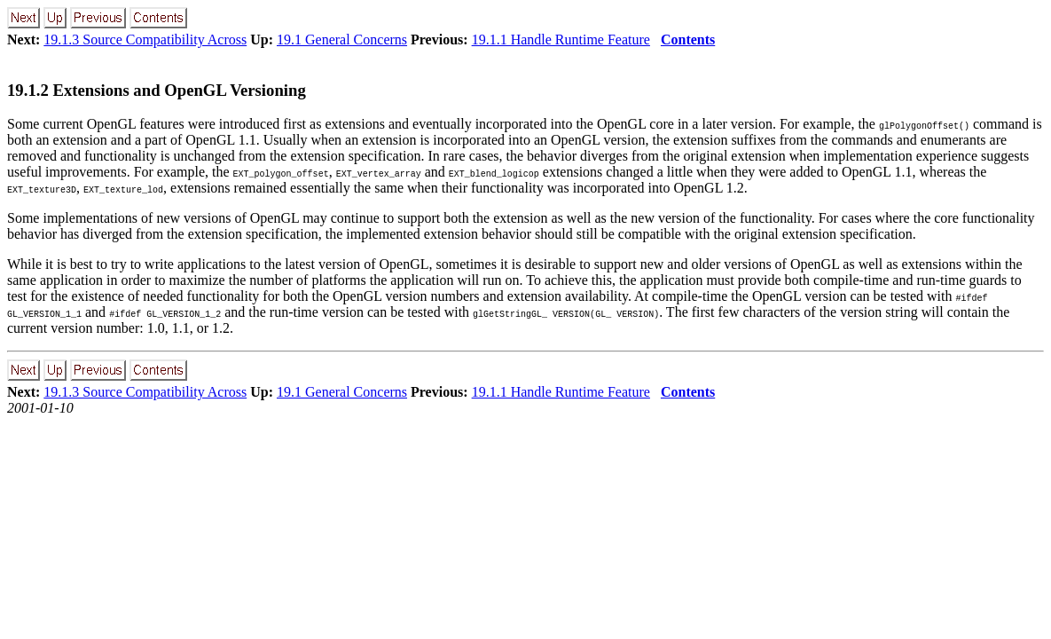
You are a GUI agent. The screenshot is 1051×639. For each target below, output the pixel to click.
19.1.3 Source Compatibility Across (145, 39)
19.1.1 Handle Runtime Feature (561, 39)
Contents (688, 39)
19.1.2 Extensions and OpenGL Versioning (156, 90)
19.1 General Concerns (342, 39)
